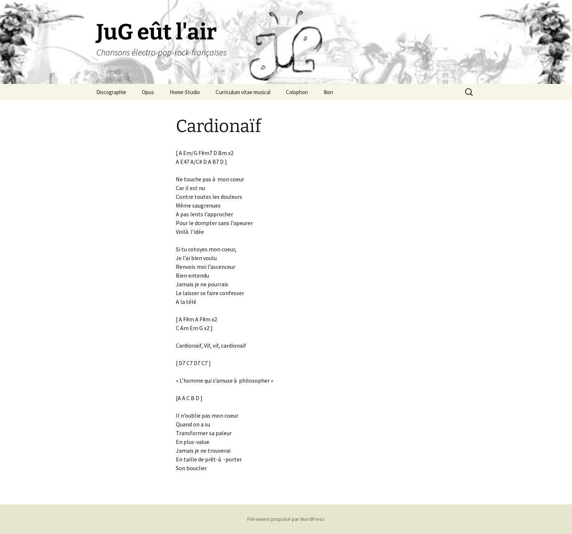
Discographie (111, 92)
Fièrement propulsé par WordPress (286, 519)
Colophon (297, 92)
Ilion (328, 92)
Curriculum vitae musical (243, 92)
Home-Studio (185, 92)
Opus (148, 92)
